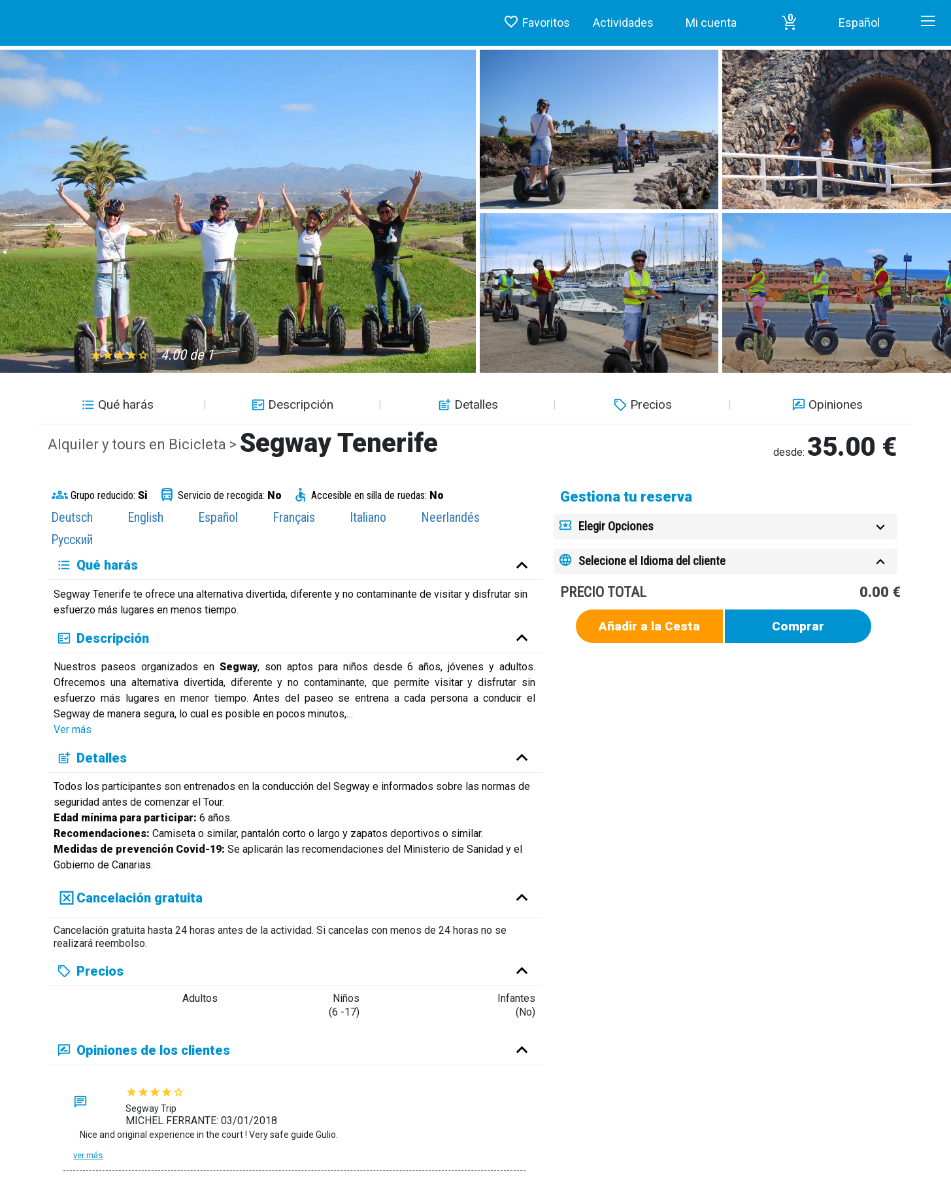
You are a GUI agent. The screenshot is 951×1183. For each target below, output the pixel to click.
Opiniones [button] (826, 404)
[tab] (725, 527)
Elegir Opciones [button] (616, 526)
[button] (789, 23)
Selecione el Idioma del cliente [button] (652, 560)
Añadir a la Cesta (649, 626)
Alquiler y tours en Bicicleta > (144, 444)
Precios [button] (641, 404)
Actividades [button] (623, 22)
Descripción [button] (290, 404)
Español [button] (859, 22)
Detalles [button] (466, 404)
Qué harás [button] (116, 404)
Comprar (798, 626)
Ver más (73, 729)
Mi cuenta (711, 22)
